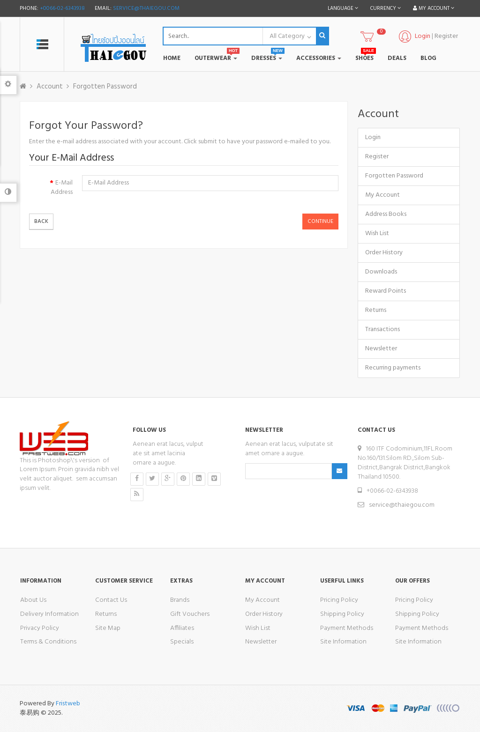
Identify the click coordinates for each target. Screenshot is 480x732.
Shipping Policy (342, 614)
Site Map (107, 628)
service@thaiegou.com (146, 8)
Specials (182, 641)
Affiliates (182, 628)
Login (373, 137)
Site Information (343, 641)
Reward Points (385, 291)
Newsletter (381, 348)
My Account (382, 195)
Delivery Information (49, 614)
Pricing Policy (339, 600)
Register (446, 36)
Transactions (382, 329)
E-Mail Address (62, 187)
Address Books (385, 214)
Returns (375, 310)
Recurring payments (392, 367)
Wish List (377, 233)
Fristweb (68, 703)
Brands (179, 600)
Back (41, 221)
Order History (384, 252)
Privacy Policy (39, 628)
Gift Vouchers (190, 614)
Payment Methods (346, 628)
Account (50, 86)
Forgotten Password (105, 86)
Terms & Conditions (48, 641)
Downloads (381, 271)
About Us (33, 600)
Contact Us (111, 600)
